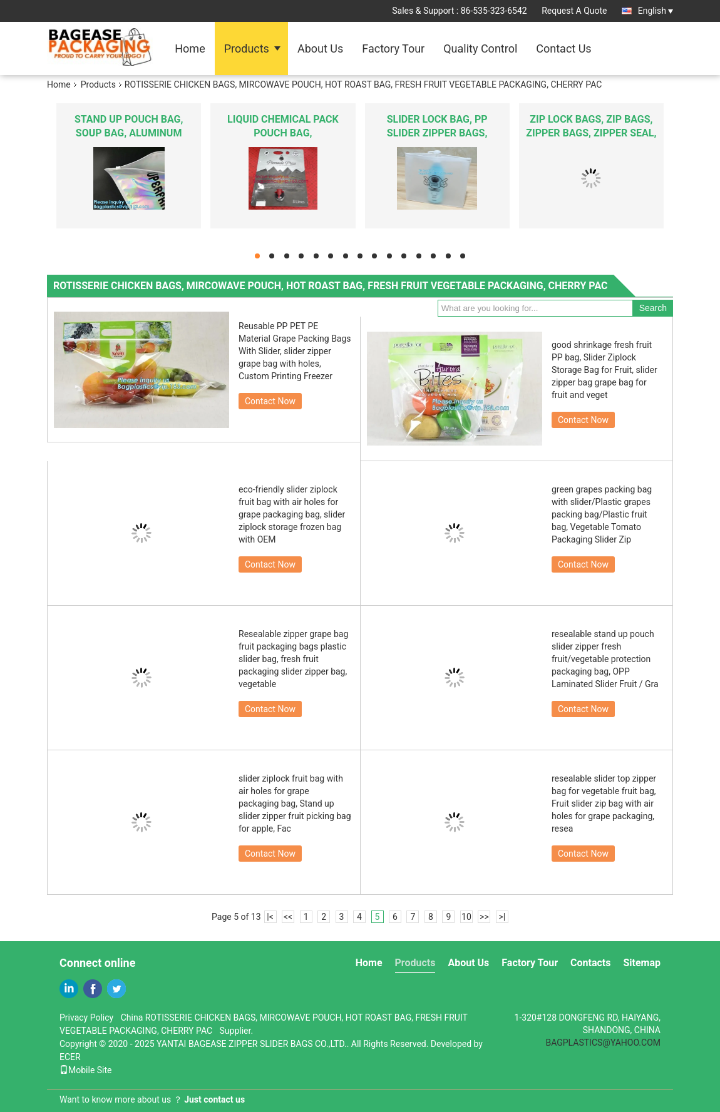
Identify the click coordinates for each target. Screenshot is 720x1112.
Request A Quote (574, 11)
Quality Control (480, 48)
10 (466, 917)
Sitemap (642, 963)
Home (190, 48)
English (655, 11)
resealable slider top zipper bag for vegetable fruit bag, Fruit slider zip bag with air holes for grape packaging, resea (604, 803)
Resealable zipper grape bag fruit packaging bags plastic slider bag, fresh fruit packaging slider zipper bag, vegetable (293, 659)
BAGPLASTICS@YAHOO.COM (603, 1043)
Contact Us (563, 48)
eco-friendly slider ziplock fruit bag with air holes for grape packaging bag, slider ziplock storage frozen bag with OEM (292, 514)
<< (288, 917)
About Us (320, 48)
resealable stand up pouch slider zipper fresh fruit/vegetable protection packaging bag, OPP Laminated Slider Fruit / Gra (605, 659)
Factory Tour (393, 48)
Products (246, 48)
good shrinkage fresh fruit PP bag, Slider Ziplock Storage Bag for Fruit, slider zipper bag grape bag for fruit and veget (604, 370)
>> (484, 917)
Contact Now (270, 401)
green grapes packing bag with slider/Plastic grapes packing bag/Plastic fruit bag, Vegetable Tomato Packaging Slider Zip (602, 514)
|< (270, 917)
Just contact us (214, 1099)
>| (502, 917)
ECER (70, 1057)
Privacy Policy (86, 1018)
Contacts (590, 963)
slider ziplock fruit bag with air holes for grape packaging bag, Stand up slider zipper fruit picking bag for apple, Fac (295, 803)
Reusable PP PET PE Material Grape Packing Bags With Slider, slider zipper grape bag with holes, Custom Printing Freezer (295, 351)
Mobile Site (85, 1070)
